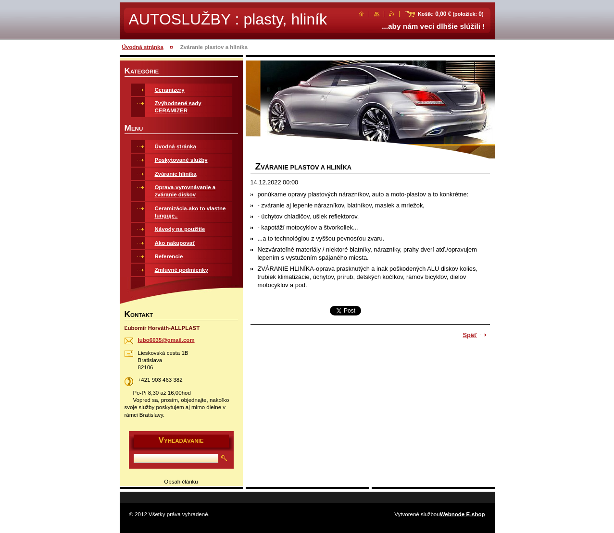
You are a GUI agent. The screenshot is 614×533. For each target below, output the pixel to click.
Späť (470, 335)
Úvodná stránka (142, 47)
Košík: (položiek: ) (451, 14)
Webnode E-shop (462, 514)
